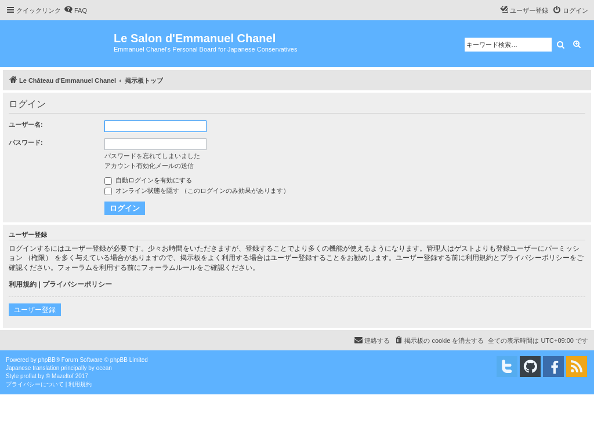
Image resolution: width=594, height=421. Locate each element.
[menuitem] (75, 10)
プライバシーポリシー (77, 284)
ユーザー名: (26, 124)
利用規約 (23, 284)
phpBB (47, 360)
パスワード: (26, 142)
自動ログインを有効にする (148, 180)
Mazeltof (63, 376)
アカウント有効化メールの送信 (149, 165)
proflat (28, 376)
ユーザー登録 (35, 309)
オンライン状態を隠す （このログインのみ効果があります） (196, 190)
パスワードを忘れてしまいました (152, 155)
